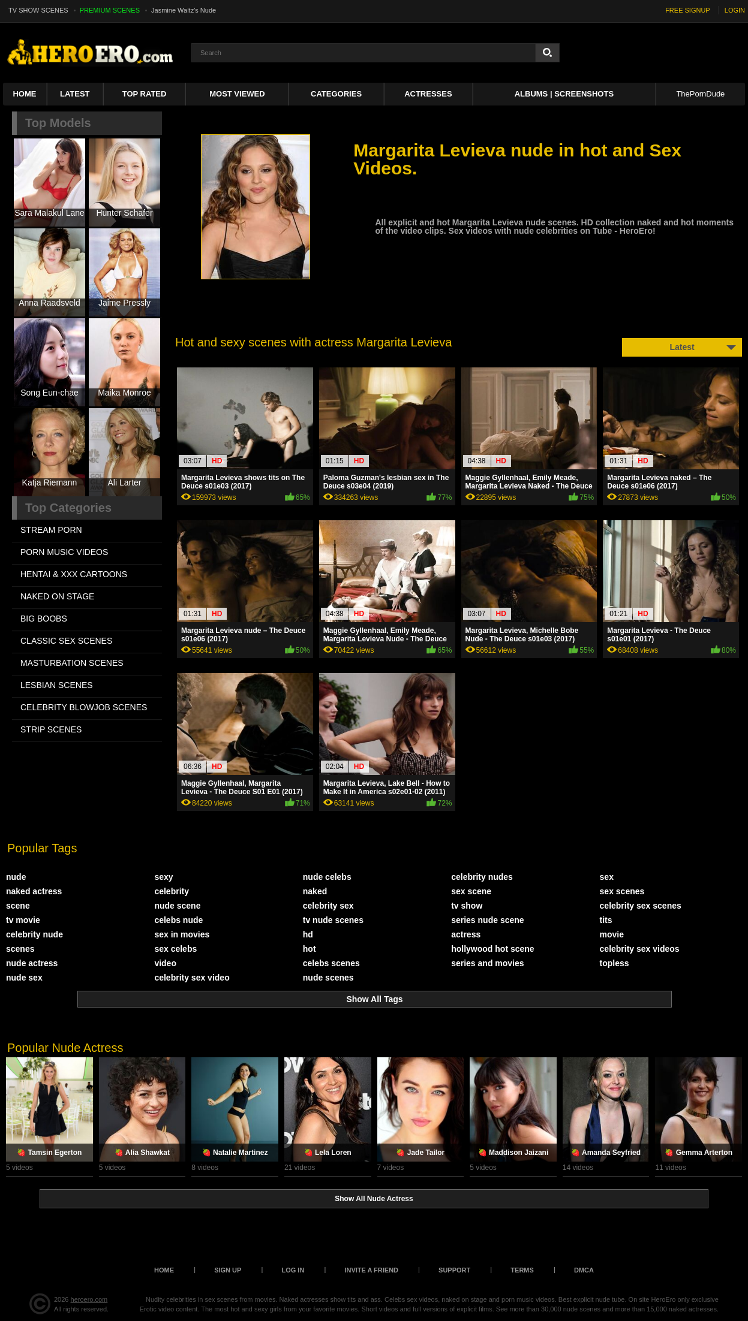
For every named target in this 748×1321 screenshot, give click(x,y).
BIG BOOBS (43, 618)
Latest (75, 93)
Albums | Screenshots (564, 93)
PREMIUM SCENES (110, 10)
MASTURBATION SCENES (72, 663)
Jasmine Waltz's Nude (183, 10)
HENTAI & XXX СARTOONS (73, 574)
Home (24, 93)
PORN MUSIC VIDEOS (64, 552)
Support (454, 1270)
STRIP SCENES (51, 729)
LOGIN (735, 10)
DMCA (584, 1270)
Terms (522, 1270)
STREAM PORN (51, 530)
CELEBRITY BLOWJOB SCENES (83, 707)
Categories (336, 93)
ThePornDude (700, 93)
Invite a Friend (371, 1270)
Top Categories (68, 507)
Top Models (58, 122)
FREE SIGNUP (687, 10)
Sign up (227, 1270)
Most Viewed (237, 93)
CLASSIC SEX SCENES (66, 641)
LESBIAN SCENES (56, 685)
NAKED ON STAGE (57, 596)
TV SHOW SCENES (38, 10)
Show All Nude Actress (374, 1199)
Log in (292, 1270)
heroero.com (89, 1299)
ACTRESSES (428, 93)
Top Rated (144, 93)
